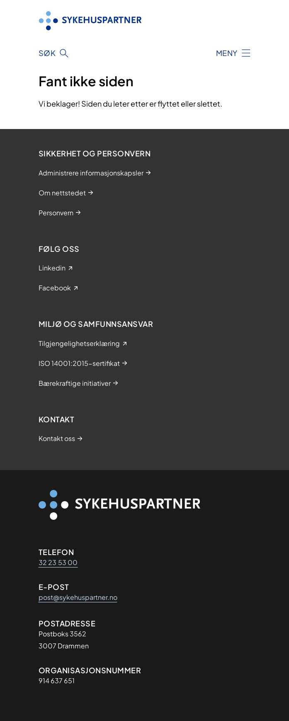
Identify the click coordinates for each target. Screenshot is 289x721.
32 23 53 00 (58, 562)
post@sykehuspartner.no (78, 597)
